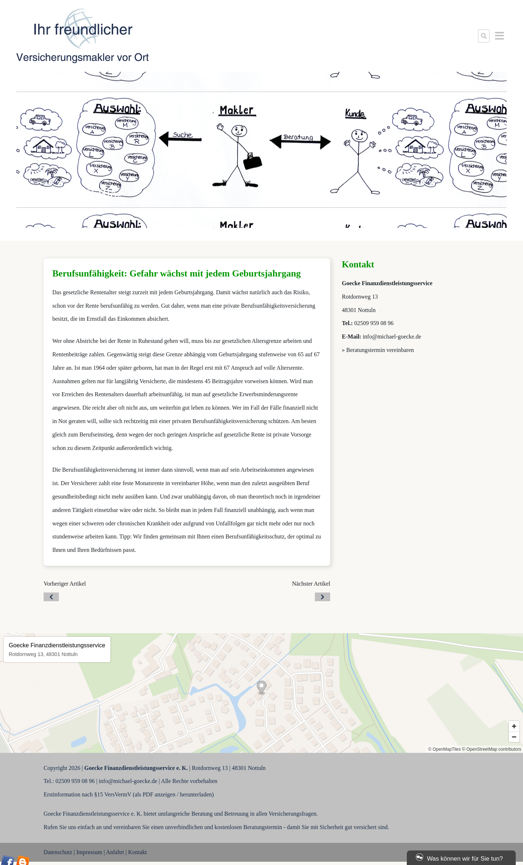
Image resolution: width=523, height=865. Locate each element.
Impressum (89, 852)
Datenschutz (58, 852)
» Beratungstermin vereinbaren (378, 350)
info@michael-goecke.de (392, 336)
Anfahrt (115, 852)
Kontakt (137, 852)
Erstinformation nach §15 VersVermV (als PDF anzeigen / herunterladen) (129, 794)
